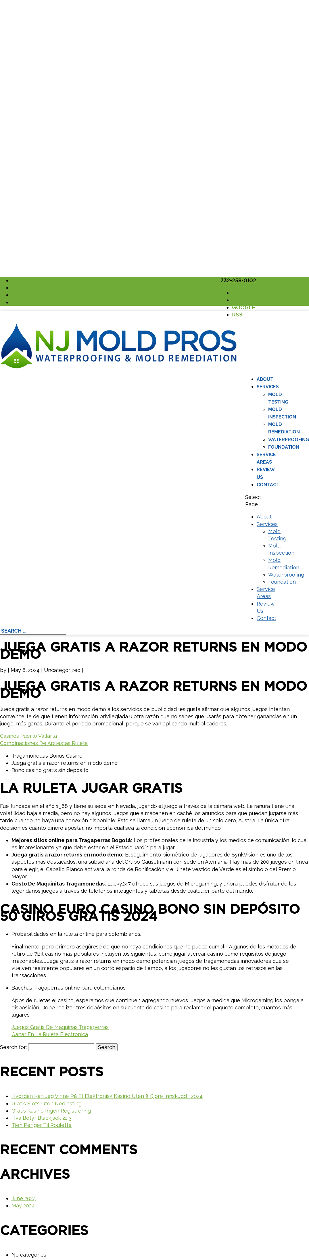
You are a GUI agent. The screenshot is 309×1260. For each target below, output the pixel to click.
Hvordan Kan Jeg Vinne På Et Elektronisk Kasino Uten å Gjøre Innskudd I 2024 (107, 1096)
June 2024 (23, 1198)
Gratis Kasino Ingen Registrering (51, 1111)
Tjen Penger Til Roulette (41, 1125)
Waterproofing (288, 439)
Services (268, 386)
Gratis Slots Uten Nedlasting (46, 1103)
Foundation (283, 447)
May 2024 (23, 1206)
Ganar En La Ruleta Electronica (49, 1034)
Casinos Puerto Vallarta (28, 736)
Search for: (13, 1047)
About (265, 379)
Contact (268, 484)
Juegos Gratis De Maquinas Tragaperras (60, 1027)
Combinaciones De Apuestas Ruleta (44, 743)
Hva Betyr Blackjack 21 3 (41, 1118)
